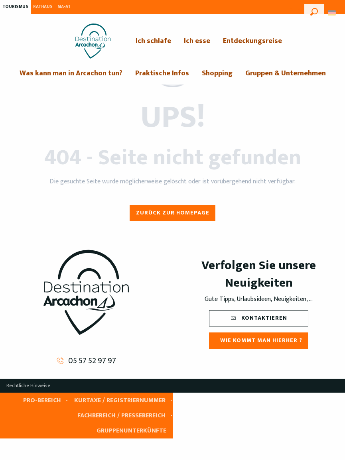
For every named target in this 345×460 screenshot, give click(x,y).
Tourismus (15, 6)
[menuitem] (93, 41)
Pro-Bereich (42, 400)
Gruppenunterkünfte (131, 430)
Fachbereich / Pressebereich (121, 415)
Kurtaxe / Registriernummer (120, 400)
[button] (314, 11)
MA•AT (64, 6)
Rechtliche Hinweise (28, 385)
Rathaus (43, 6)
